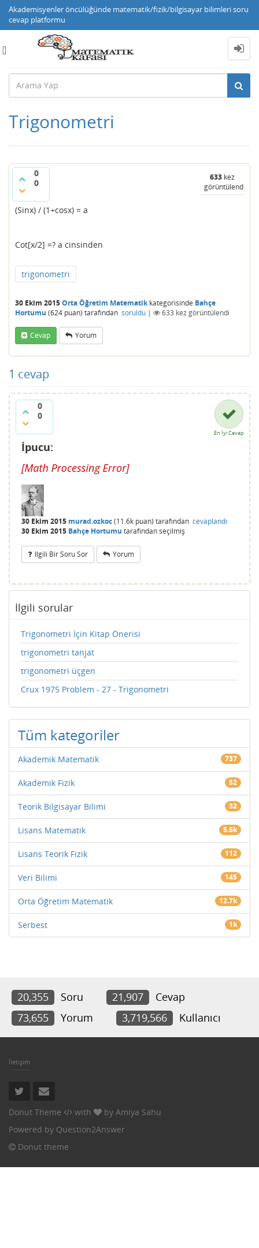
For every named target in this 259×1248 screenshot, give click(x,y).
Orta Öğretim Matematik (104, 303)
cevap (40, 335)
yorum (86, 335)
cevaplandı (210, 521)
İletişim (19, 1061)
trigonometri (45, 274)
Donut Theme (35, 1112)
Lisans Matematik (52, 830)
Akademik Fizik (46, 782)
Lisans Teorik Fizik (52, 853)
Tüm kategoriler (69, 734)
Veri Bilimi (37, 877)
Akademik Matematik (58, 759)
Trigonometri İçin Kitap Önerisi (80, 633)
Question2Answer (90, 1129)
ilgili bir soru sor (61, 554)
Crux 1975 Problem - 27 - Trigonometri (95, 689)
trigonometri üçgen (58, 670)
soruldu (133, 313)
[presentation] (75, 468)
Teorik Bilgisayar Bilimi (62, 806)
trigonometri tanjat (57, 652)
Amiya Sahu (138, 1112)
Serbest (32, 924)
